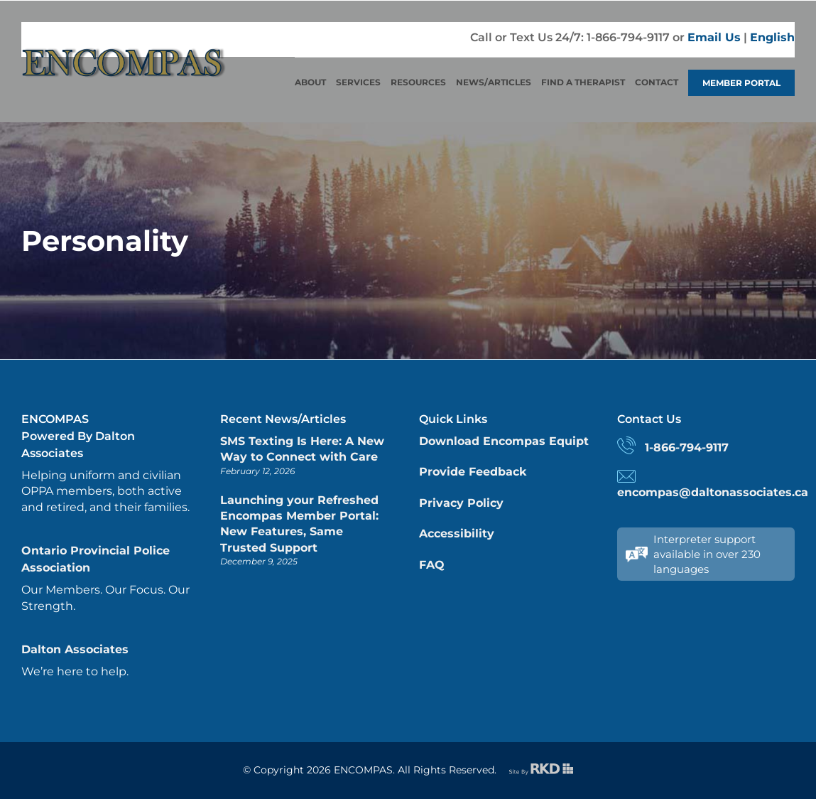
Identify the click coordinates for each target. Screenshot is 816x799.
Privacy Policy (461, 503)
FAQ (432, 565)
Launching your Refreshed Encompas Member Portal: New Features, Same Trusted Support (299, 523)
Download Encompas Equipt (504, 441)
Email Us (714, 37)
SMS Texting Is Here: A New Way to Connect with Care (302, 448)
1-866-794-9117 (687, 447)
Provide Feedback (472, 471)
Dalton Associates (75, 649)
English (772, 37)
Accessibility (456, 533)
